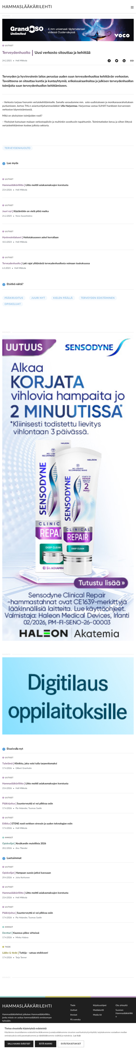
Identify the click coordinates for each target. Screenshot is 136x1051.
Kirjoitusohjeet (99, 1005)
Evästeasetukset (71, 1044)
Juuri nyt (38, 298)
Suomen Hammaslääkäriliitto (124, 1013)
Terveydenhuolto (17, 148)
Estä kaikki (45, 1044)
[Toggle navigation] (132, 7)
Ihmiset (73, 1015)
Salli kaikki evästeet (19, 1044)
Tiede (72, 1005)
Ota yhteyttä (121, 1005)
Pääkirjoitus (14, 298)
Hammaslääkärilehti (27, 7)
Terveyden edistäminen (98, 298)
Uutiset (73, 1010)
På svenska (75, 1020)
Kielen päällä (63, 298)
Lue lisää (77, 1036)
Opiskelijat (13, 304)
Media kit (97, 1015)
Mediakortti (98, 1010)
